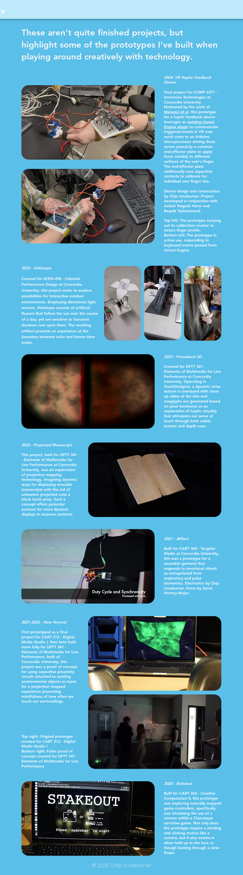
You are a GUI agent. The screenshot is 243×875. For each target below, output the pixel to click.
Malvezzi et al (176, 112)
